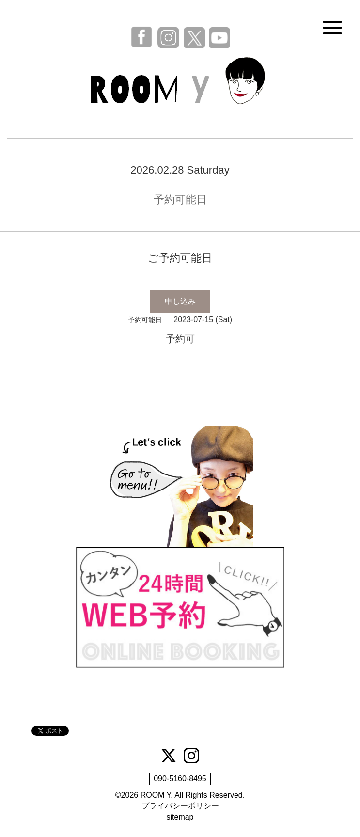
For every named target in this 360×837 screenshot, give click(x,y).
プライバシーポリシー (180, 806)
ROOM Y (156, 795)
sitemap (179, 817)
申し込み (180, 301)
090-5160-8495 (180, 778)
